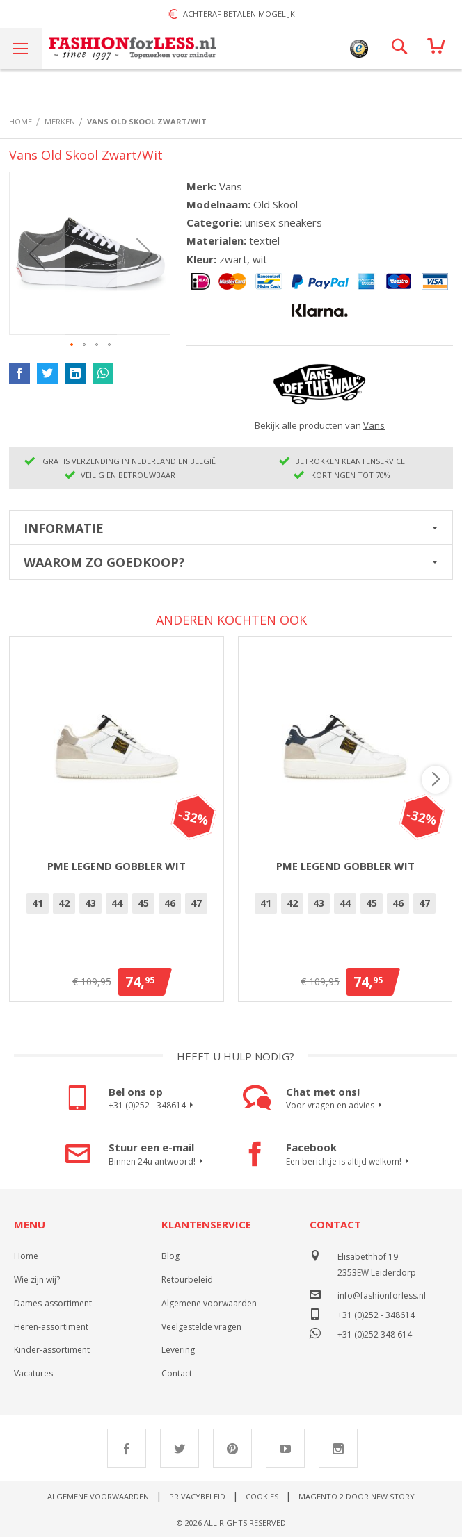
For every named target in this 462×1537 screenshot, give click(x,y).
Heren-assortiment (51, 1327)
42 (64, 903)
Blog (170, 1256)
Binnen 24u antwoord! (158, 1162)
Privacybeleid (197, 1496)
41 (37, 903)
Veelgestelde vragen (201, 1327)
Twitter (179, 1448)
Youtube (285, 1448)
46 (169, 903)
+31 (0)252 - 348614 (153, 1105)
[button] (37, 253)
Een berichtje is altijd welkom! (349, 1162)
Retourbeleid (187, 1279)
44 (116, 903)
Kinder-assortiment (52, 1350)
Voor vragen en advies (335, 1105)
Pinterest (232, 1448)
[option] (37, 903)
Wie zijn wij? (37, 1279)
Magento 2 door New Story (356, 1496)
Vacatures (33, 1373)
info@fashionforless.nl (381, 1295)
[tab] (230, 527)
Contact (176, 1373)
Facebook (126, 1448)
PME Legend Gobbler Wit (116, 866)
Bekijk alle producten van (320, 425)
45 (143, 903)
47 (196, 903)
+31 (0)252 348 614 (374, 1333)
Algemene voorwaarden (209, 1303)
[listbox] (116, 905)
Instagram (338, 1448)
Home (26, 1256)
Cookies (262, 1496)
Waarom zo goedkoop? (104, 562)
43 (90, 903)
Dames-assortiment (53, 1303)
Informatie (64, 528)
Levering (178, 1350)
